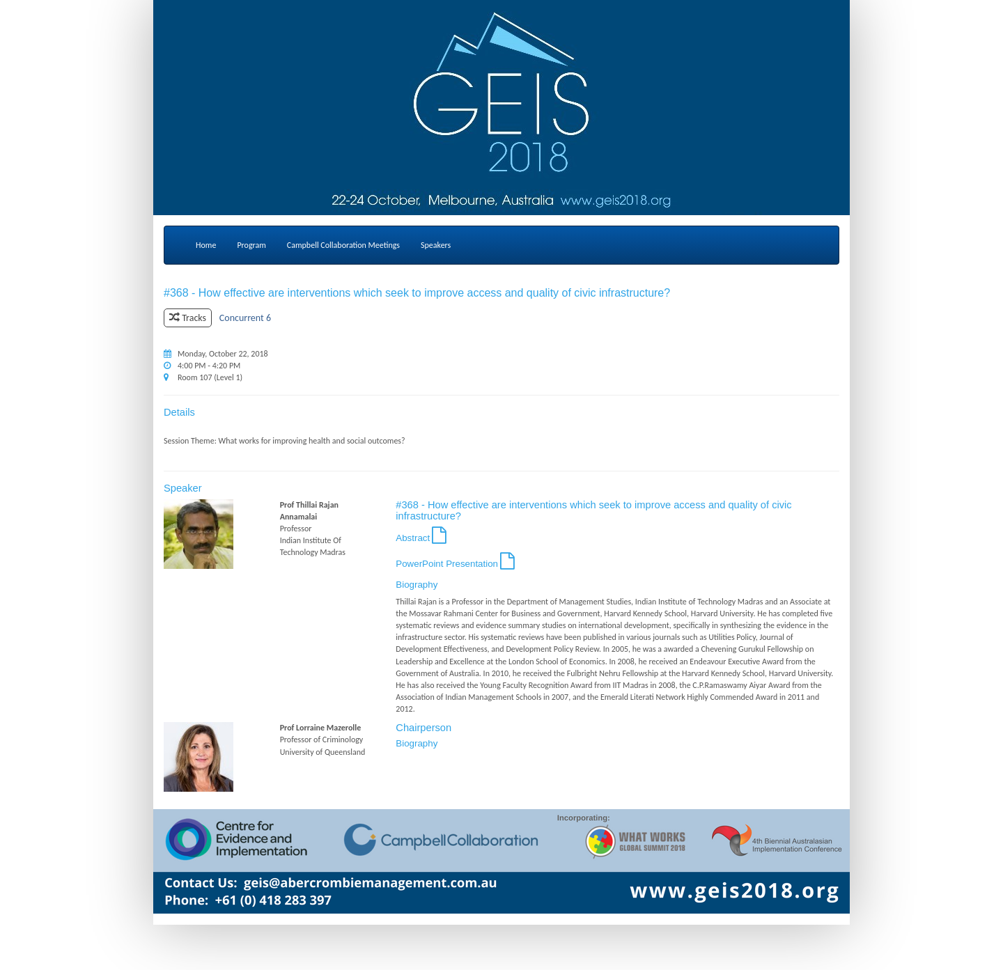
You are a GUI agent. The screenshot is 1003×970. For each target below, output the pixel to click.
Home (206, 245)
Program (251, 245)
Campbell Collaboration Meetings (343, 245)
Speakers (436, 245)
